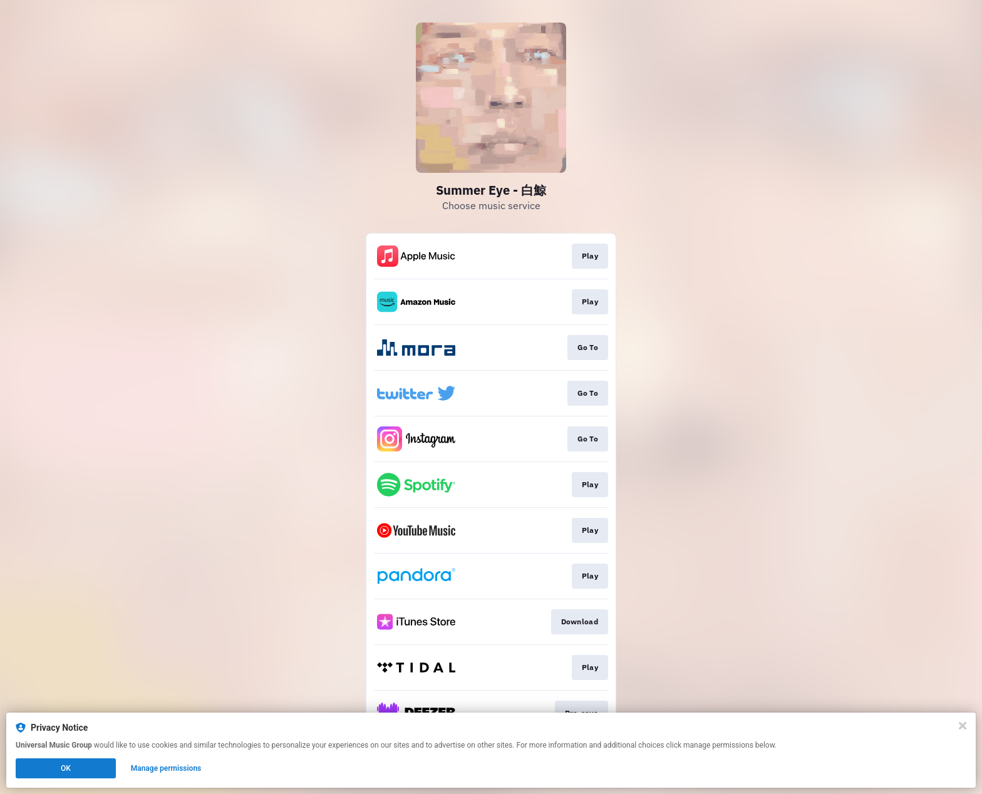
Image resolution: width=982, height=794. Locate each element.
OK (66, 768)
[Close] (963, 726)
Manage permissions (166, 768)
